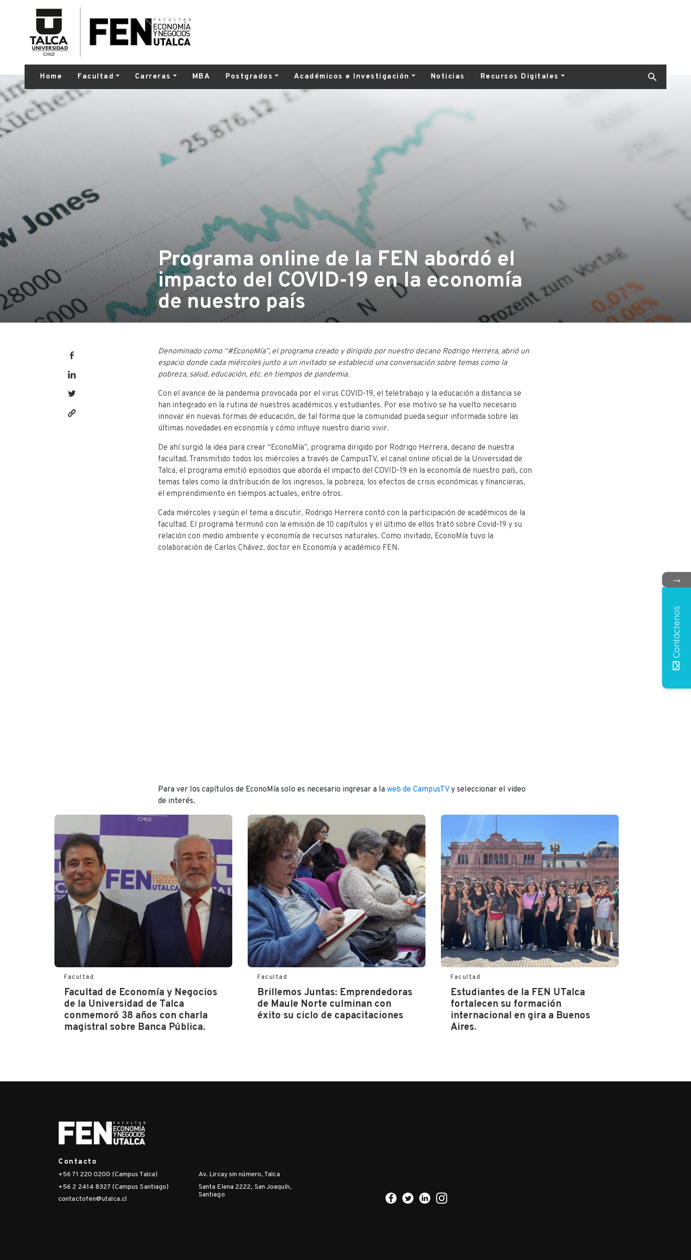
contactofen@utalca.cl (92, 1199)
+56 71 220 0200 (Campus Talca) (108, 1174)
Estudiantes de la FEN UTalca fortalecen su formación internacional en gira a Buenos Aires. (520, 1010)
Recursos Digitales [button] (519, 76)
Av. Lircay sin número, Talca (239, 1174)
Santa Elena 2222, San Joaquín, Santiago (245, 1191)
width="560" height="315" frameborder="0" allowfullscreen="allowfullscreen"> (345, 666)
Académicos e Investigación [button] (352, 76)
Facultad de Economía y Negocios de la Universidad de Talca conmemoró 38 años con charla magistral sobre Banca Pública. (140, 1010)
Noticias (448, 76)
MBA (201, 76)
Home (51, 76)
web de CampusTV (418, 789)
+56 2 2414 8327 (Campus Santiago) (113, 1187)
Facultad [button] (96, 76)
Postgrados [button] (249, 76)
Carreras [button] (153, 76)
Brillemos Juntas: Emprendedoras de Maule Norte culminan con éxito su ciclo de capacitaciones (334, 1004)
